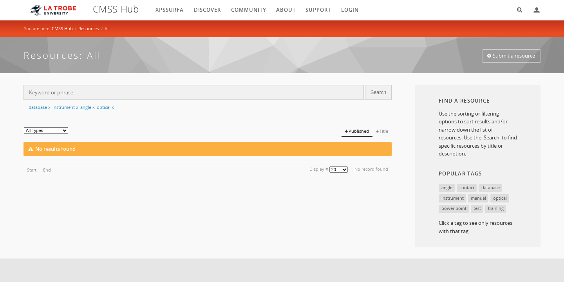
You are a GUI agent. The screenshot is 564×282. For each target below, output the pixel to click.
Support (318, 9)
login (350, 9)
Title (384, 131)
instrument (65, 107)
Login (533, 10)
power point (453, 208)
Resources (88, 28)
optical (105, 107)
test (477, 208)
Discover (207, 9)
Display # (318, 169)
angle (87, 107)
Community (248, 9)
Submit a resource (514, 55)
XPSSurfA (169, 9)
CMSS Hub (62, 28)
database (40, 107)
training (496, 208)
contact (466, 187)
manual (478, 198)
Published (359, 131)
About (286, 9)
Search (517, 10)
